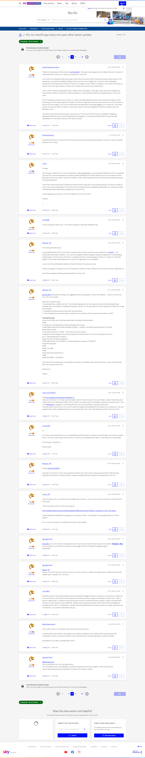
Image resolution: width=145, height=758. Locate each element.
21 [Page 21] (82, 57)
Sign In (122, 3)
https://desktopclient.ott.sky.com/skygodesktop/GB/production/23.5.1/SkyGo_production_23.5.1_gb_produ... (79, 511)
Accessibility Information (79, 746)
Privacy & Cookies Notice (62, 746)
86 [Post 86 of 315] (45, 555)
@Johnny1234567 (54, 468)
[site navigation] (20, 3)
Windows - (116, 544)
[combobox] (76, 20)
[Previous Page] (58, 57)
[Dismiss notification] (123, 8)
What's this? (31, 77)
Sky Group (114, 746)
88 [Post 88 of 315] (45, 614)
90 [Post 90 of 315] (46, 676)
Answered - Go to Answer (31, 41)
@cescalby (45, 544)
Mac (121, 544)
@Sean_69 (45, 570)
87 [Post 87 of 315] (45, 581)
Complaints (94, 746)
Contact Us (104, 746)
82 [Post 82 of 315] (45, 416)
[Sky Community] (32, 3)
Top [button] (140, 746)
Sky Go (72, 13)
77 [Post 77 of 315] (45, 154)
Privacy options (32, 746)
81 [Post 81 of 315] (45, 383)
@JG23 (111, 252)
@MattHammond (48, 662)
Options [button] (119, 35)
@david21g (50, 404)
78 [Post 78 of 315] (45, 210)
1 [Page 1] (62, 57)
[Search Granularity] (44, 20)
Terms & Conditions (46, 746)
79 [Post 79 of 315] (45, 233)
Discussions (49, 3)
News (59, 3)
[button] (123, 67)
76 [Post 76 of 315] (45, 125)
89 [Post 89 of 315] (45, 647)
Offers (82, 3)
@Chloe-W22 (75, 72)
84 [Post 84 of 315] (45, 484)
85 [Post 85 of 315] (45, 529)
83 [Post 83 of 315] (45, 454)
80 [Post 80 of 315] (46, 280)
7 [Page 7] (75, 57)
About (74, 3)
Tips (67, 3)
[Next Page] (87, 57)
